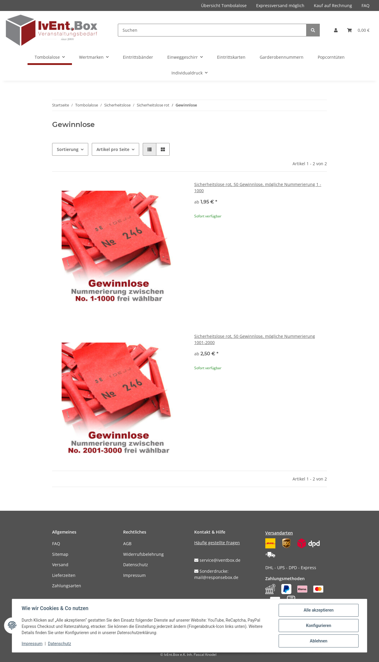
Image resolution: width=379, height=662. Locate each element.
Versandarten (279, 533)
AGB (127, 543)
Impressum (134, 575)
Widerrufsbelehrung (143, 554)
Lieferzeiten (64, 575)
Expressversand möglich (280, 5)
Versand (60, 564)
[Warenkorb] (358, 30)
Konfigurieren (318, 625)
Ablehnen (318, 641)
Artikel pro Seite (113, 149)
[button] (335, 30)
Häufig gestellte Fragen (217, 542)
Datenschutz (135, 564)
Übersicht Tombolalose (224, 5)
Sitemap (60, 554)
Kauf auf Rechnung (333, 5)
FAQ (366, 5)
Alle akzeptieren (318, 610)
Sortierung (67, 149)
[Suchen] (212, 30)
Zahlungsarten (66, 585)
